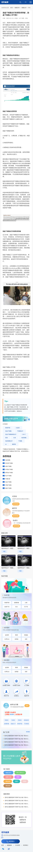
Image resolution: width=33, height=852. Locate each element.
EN (25, 2)
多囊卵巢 (16, 602)
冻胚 (26, 639)
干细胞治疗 (20, 431)
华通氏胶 (7, 479)
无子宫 (26, 606)
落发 (6, 437)
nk (6, 444)
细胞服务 (9, 845)
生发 (14, 437)
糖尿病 (14, 444)
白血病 (18, 427)
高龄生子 (13, 723)
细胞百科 (17, 7)
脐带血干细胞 (9, 472)
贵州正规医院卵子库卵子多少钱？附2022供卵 (16, 736)
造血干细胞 (8, 431)
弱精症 (6, 720)
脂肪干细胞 (8, 488)
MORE (28, 731)
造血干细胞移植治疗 (10, 434)
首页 (11, 7)
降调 (16, 635)
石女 (16, 606)
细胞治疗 (24, 7)
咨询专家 (16, 504)
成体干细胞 (8, 466)
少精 (26, 602)
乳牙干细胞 (8, 475)
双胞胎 (26, 635)
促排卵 (7, 635)
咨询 (27, 705)
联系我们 (11, 842)
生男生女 (6, 639)
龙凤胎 (16, 639)
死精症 (20, 720)
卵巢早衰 (7, 427)
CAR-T (24, 434)
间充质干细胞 (9, 463)
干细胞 (20, 441)
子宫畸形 (26, 723)
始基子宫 (6, 606)
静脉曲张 (26, 720)
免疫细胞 (23, 437)
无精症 (13, 720)
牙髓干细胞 (8, 485)
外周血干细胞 (9, 469)
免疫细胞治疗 (9, 441)
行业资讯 (17, 845)
